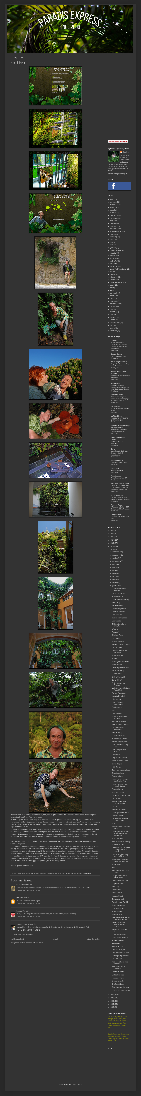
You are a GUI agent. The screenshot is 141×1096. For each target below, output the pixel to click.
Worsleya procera (118, 665)
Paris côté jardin (117, 395)
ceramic (113, 226)
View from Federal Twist (120, 484)
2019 (113, 531)
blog (111, 221)
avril (114, 576)
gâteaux (113, 248)
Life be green (116, 699)
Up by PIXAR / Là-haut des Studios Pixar (120, 780)
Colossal (114, 341)
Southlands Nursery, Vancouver (119, 589)
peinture (113, 293)
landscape (74, 873)
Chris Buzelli (116, 890)
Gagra (114, 710)
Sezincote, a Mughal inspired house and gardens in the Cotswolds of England (120, 387)
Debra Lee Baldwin (118, 593)
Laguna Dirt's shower (119, 758)
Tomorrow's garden (118, 899)
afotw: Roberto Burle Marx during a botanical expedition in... (119, 453)
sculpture (113, 317)
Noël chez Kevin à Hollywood (118, 968)
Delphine (126, 152)
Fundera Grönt (117, 707)
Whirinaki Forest (117, 655)
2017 (113, 537)
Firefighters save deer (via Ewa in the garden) (121, 918)
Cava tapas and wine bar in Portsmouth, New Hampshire (121, 833)
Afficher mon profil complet (117, 174)
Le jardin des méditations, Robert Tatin (121, 689)
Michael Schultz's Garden (121, 644)
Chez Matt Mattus (118, 972)
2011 (113, 549)
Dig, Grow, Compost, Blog (121, 795)
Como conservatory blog (120, 599)
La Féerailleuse (22, 885)
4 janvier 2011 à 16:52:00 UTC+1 (28, 904)
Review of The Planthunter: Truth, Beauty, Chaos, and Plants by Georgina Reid (120, 487)
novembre (116, 555)
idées (63, 873)
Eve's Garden (116, 674)
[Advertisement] (119, 96)
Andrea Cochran (117, 940)
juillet (114, 567)
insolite (68, 873)
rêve (89, 873)
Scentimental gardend (119, 739)
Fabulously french (118, 978)
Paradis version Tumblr (120, 902)
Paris (80, 873)
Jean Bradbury (117, 732)
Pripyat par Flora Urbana (120, 813)
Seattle (112, 320)
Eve (113, 824)
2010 (113, 995)
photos (112, 301)
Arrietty (114, 658)
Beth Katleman (117, 713)
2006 (113, 1007)
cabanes (113, 223)
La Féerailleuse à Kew (120, 881)
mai (113, 573)
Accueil (55, 939)
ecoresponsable (52, 873)
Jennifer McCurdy (118, 641)
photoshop (113, 304)
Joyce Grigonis (117, 764)
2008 (113, 1001)
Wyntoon (115, 629)
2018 (113, 534)
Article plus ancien (93, 939)
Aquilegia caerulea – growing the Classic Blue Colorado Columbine (119, 429)
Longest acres (116, 515)
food (111, 245)
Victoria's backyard (118, 950)
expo (59, 873)
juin (113, 570)
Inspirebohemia (117, 605)
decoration (43, 873)
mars (114, 579)
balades (36, 873)
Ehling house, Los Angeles (118, 684)
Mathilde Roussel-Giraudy (121, 842)
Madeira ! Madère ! (118, 896)
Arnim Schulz (116, 864)
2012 (113, 546)
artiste (28, 873)
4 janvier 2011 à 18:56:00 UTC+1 (28, 917)
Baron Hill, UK (117, 680)
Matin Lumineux (117, 461)
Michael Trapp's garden (120, 742)
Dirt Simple (115, 468)
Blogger (79, 1084)
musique (113, 280)
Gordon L (115, 806)
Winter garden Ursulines (120, 662)
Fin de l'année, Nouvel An (119, 478)
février (114, 583)
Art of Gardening (117, 495)
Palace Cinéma (117, 789)
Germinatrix (116, 755)
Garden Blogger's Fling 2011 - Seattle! (120, 855)
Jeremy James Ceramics (120, 724)
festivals (113, 237)
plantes (112, 306)
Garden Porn (116, 798)
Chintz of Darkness (118, 612)
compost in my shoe (24, 924)
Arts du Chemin (117, 911)
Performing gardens (119, 721)
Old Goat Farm (117, 959)
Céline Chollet (117, 893)
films (111, 240)
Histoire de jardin (116, 250)
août (114, 564)
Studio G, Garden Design (120, 426)
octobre (115, 558)
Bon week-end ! (117, 615)
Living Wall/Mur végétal (118, 269)
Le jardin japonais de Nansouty (119, 651)
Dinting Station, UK (118, 677)
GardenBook (115, 406)
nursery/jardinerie (116, 282)
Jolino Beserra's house (120, 761)
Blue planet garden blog (120, 987)
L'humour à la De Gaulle (119, 462)
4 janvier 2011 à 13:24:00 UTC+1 (28, 891)
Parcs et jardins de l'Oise (120, 668)
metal (112, 274)
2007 (113, 1004)
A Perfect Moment (117, 470)
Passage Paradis (117, 505)
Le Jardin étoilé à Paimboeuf (118, 728)
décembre (116, 552)
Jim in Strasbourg (118, 671)
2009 (113, 998)
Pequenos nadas (118, 884)
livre (111, 272)
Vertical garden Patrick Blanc (22, 866)
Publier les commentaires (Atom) (31, 943)
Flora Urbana (116, 476)
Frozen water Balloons (120, 937)
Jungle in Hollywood (119, 809)
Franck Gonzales (118, 845)
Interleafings (116, 602)
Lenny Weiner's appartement (117, 703)
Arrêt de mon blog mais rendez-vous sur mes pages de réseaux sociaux (120, 399)
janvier (115, 586)
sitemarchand (115, 323)
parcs (112, 288)
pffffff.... (112, 298)
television (113, 331)
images (112, 256)
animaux (113, 202)
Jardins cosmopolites (119, 618)
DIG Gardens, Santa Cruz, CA (119, 625)
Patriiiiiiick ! (116, 943)
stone (112, 325)
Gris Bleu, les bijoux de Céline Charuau (120, 819)
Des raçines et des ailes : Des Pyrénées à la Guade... (121, 850)
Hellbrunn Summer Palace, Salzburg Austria (119, 924)
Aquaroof (115, 632)
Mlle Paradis (21, 898)
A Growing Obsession (119, 362)
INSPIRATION (117, 914)
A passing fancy (117, 776)
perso (112, 296)
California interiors (118, 905)
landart (112, 264)
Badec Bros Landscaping (121, 990)
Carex (113, 449)
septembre (116, 561)
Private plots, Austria (119, 934)
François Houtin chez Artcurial (119, 717)
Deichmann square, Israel (121, 770)
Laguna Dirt (20, 911)
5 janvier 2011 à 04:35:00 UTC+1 (28, 930)
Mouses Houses (117, 946)
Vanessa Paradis (118, 816)
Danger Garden (116, 354)
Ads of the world (117, 838)
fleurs (112, 242)
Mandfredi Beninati (118, 696)
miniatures (113, 277)
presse (112, 309)
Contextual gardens (119, 609)
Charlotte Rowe (117, 635)
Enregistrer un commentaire (23, 934)
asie (31, 873)
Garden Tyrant (117, 647)
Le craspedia (116, 621)
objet (111, 285)
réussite (84, 873)
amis (111, 199)
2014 (113, 540)
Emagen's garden (118, 981)
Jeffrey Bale (115, 383)
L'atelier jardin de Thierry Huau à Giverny (120, 785)
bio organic (114, 218)
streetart (113, 328)
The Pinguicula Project (118, 356)
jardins (112, 261)
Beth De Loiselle (117, 908)
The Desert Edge (118, 984)
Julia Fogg (115, 887)
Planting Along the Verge (120, 956)
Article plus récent (17, 939)
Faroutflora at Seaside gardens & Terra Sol (120, 860)
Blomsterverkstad (118, 773)
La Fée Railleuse (118, 975)
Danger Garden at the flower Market (119, 876)
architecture (21, 873)
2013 (113, 543)
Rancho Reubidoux (118, 693)
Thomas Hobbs (117, 596)
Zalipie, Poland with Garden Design (119, 802)
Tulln (113, 868)
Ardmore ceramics (118, 735)
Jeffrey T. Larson (118, 792)
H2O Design (116, 767)
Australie (113, 213)
